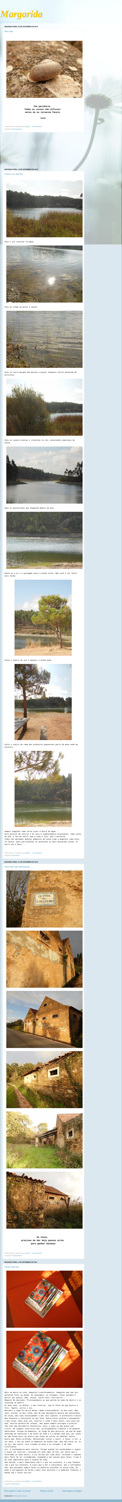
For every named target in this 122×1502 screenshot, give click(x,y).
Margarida (21, 14)
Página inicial (46, 1491)
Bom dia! (9, 31)
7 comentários (37, 853)
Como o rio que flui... (14, 174)
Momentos (16, 855)
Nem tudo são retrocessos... (18, 867)
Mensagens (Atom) (20, 1496)
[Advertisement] (43, 150)
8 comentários (37, 1253)
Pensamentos (17, 129)
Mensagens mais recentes (17, 1491)
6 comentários (37, 126)
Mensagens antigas (72, 1491)
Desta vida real (12, 1267)
